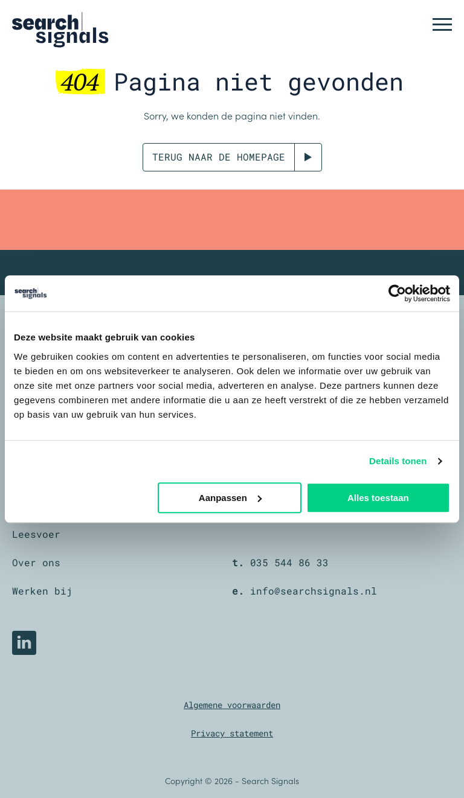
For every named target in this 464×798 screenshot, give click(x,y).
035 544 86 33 (289, 562)
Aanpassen (230, 498)
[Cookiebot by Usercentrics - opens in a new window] (397, 293)
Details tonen (398, 461)
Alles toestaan (378, 498)
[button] (442, 24)
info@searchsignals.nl (313, 590)
